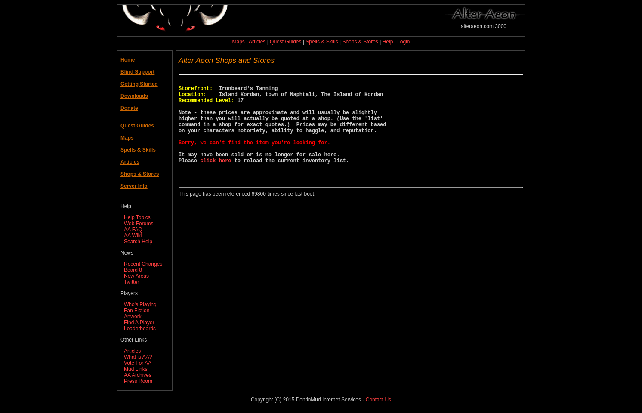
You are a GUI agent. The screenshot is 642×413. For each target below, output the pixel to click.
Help (388, 42)
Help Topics (137, 217)
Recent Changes (143, 264)
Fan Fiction (136, 310)
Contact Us (378, 400)
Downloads (134, 96)
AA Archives (137, 375)
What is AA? (138, 357)
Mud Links (136, 369)
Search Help (138, 242)
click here (215, 178)
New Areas (136, 276)
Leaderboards (140, 329)
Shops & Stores (360, 42)
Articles (257, 42)
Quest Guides (285, 42)
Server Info (134, 186)
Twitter (131, 282)
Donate (129, 108)
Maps (238, 42)
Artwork (133, 317)
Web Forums (138, 223)
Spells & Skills (322, 42)
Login (403, 42)
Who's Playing (140, 304)
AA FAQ (133, 230)
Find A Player (139, 323)
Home (127, 60)
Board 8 (133, 270)
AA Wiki (133, 236)
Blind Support (137, 72)
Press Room (138, 381)
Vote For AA (137, 363)
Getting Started (139, 84)
